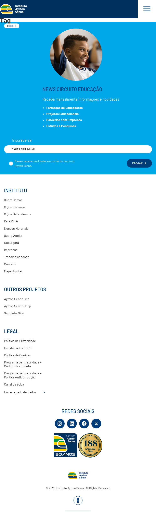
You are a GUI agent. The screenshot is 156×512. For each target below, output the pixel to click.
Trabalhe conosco (16, 257)
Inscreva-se (21, 140)
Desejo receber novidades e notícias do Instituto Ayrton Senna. (45, 163)
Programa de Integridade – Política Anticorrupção (22, 375)
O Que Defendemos (17, 214)
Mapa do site (13, 271)
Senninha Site (14, 313)
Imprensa (10, 250)
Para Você (11, 221)
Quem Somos (13, 200)
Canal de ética (14, 384)
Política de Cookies (17, 355)
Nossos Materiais (16, 228)
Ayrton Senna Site (16, 299)
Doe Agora (11, 242)
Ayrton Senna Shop (17, 306)
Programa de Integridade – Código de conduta (22, 364)
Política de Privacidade (20, 341)
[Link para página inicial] (69, 9)
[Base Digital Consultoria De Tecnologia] (78, 504)
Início (10, 25)
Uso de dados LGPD (17, 348)
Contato (10, 264)
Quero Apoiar (13, 235)
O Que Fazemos (14, 207)
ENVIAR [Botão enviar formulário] (139, 163)
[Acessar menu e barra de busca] (147, 9)
